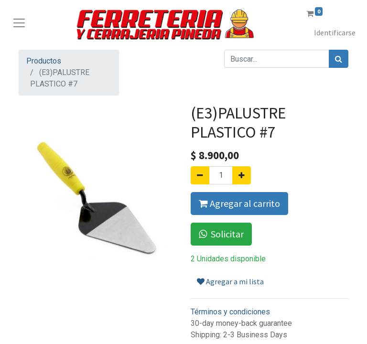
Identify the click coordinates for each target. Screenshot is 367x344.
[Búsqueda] (338, 59)
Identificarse (335, 32)
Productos (43, 60)
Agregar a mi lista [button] (230, 281)
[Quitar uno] (200, 175)
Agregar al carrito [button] (239, 203)
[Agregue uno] (241, 175)
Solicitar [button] (221, 234)
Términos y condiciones (230, 311)
